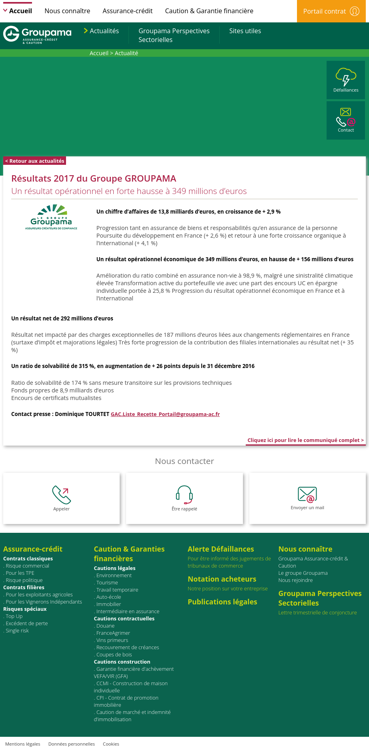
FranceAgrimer (113, 632)
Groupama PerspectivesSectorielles (174, 35)
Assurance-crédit (128, 10)
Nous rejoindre (296, 580)
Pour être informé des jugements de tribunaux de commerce (231, 556)
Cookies (111, 744)
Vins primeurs (112, 640)
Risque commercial (27, 565)
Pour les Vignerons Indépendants (44, 601)
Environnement (114, 575)
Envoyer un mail (308, 498)
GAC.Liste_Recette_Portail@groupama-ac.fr (165, 414)
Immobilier (108, 604)
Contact (345, 120)
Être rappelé (184, 498)
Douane (105, 625)
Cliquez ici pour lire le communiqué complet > (305, 440)
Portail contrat (331, 11)
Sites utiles (245, 30)
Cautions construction (122, 661)
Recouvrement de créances (127, 647)
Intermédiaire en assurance (128, 611)
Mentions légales (22, 744)
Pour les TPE (20, 572)
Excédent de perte (27, 623)
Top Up (14, 616)
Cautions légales (115, 568)
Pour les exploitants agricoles (39, 594)
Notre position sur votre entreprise (231, 583)
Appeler (61, 498)
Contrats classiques (28, 558)
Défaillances (346, 80)
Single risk (17, 630)
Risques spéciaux (25, 608)
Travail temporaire (117, 589)
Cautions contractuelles (124, 618)
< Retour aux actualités (34, 160)
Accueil (20, 10)
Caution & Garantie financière (209, 10)
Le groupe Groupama (303, 572)
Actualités (104, 30)
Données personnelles (71, 744)
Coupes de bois (114, 654)
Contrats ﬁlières (23, 587)
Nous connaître (67, 10)
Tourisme (107, 582)
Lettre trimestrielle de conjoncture (318, 612)
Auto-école (108, 596)
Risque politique (24, 580)
